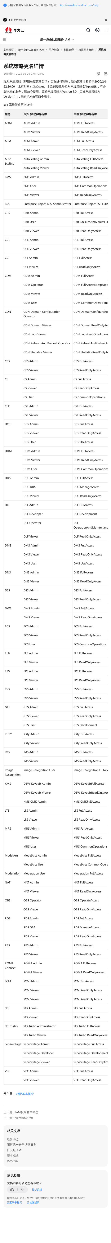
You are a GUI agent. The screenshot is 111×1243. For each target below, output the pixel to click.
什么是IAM (14, 1150)
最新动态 (13, 1139)
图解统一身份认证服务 (21, 1144)
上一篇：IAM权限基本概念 (21, 1112)
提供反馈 (37, 1189)
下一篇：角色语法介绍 (18, 1118)
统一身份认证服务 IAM (31, 49)
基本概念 (13, 1155)
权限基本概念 (86, 49)
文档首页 (9, 49)
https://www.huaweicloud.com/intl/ (78, 5)
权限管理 (69, 49)
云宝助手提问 (14, 1202)
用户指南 (54, 49)
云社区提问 (33, 1202)
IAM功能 (12, 1161)
